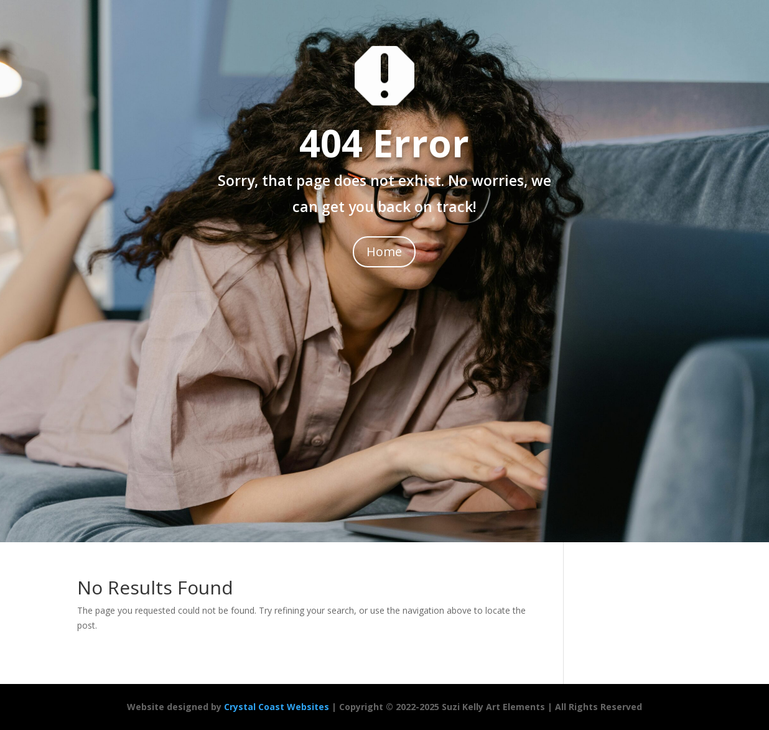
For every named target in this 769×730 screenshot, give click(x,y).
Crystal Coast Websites (276, 707)
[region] (162, 640)
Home (384, 251)
